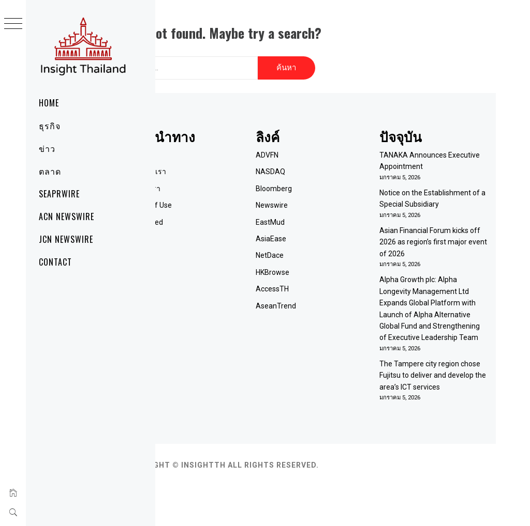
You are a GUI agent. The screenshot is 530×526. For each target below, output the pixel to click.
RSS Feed (213, 215)
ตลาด (50, 171)
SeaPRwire (59, 194)
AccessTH (315, 282)
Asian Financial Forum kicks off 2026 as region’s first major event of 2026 (442, 247)
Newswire (315, 199)
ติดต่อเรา (211, 182)
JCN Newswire (66, 239)
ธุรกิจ (50, 125)
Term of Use (217, 199)
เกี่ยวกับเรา (214, 165)
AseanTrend (319, 299)
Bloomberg (317, 182)
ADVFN (310, 148)
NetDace (313, 249)
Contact (55, 262)
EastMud (313, 215)
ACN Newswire (66, 216)
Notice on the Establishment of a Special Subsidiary (432, 197)
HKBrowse (316, 265)
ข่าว (47, 148)
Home (49, 103)
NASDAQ (314, 165)
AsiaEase (314, 232)
